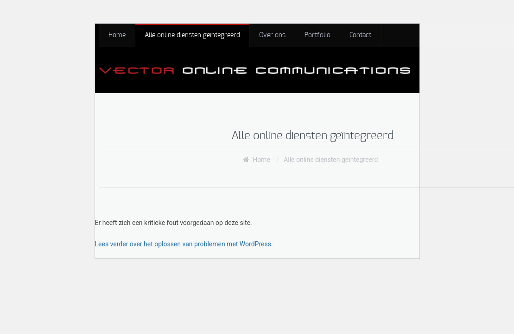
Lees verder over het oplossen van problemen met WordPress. (184, 244)
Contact (360, 35)
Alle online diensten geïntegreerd (192, 35)
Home (117, 35)
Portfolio (317, 35)
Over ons (272, 35)
